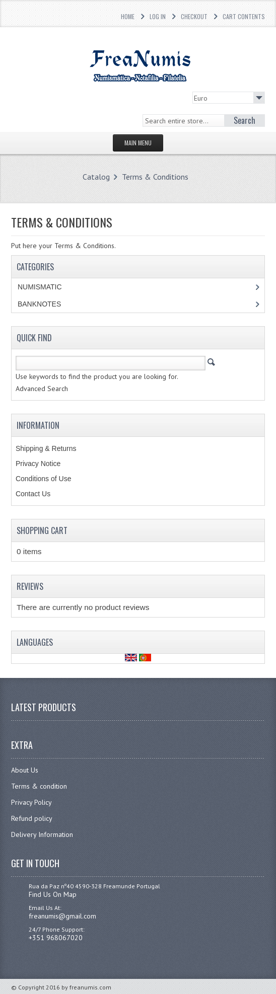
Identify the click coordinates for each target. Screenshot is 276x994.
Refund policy (31, 818)
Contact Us (33, 494)
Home (127, 16)
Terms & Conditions (155, 177)
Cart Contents (244, 16)
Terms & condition (39, 786)
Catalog (96, 177)
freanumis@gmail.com (62, 916)
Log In (158, 16)
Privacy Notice (38, 464)
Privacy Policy (31, 802)
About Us (24, 770)
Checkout (194, 16)
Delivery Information (42, 834)
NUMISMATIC (40, 287)
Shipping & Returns (46, 448)
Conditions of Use (44, 479)
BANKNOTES (39, 304)
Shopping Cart (42, 530)
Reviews (30, 586)
